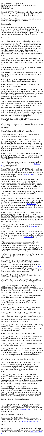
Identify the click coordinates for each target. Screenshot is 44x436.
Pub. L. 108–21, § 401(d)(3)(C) (20, 89)
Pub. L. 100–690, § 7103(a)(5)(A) (21, 261)
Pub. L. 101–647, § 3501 (21, 139)
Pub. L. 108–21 (16, 31)
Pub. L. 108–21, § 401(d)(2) (22, 41)
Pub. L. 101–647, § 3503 (16, 153)
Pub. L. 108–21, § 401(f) (16, 131)
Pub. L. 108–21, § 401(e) (21, 124)
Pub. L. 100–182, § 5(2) (18, 325)
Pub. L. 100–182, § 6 (17, 349)
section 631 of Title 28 (26, 409)
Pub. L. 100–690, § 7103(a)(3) (20, 231)
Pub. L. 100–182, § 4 (15, 359)
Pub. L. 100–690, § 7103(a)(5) (18, 212)
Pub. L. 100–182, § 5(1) (22, 316)
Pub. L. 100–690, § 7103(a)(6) (10, 285)
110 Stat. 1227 (34, 15)
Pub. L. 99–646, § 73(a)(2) (21, 375)
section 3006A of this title (30, 421)
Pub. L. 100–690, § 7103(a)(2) (20, 169)
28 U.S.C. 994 (28, 174)
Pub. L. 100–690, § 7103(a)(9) (18, 313)
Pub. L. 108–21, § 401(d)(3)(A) (18, 79)
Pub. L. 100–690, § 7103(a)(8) (18, 275)
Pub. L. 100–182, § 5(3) (18, 333)
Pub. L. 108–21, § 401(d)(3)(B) (20, 84)
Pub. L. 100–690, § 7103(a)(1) (24, 162)
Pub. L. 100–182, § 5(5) (23, 343)
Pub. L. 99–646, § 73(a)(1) (23, 362)
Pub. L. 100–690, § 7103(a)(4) (20, 198)
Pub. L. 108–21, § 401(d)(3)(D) (20, 119)
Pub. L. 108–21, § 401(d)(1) (19, 58)
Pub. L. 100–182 (16, 418)
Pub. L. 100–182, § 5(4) (18, 337)
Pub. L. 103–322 (19, 134)
